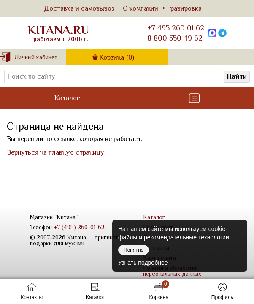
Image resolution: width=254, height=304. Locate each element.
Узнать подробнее (143, 262)
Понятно (133, 250)
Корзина (116, 57)
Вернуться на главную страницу (55, 152)
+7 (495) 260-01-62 (79, 227)
